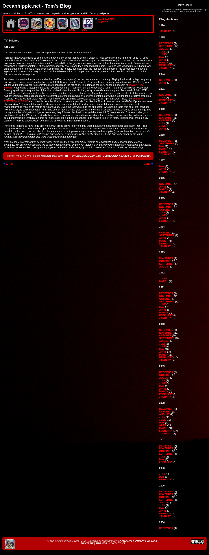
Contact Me (117, 543)
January (165, 31)
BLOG (36, 28)
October (165, 120)
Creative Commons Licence (138, 540)
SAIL (74, 28)
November (166, 95)
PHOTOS (101, 22)
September (166, 46)
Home (10, 28)
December (166, 43)
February (166, 65)
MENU (23, 28)
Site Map (101, 543)
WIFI (62, 28)
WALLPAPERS (105, 19)
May (161, 57)
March (163, 62)
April (8, 164)
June (149, 164)
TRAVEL (49, 28)
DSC (87, 28)
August (164, 49)
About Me (87, 543)
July (162, 51)
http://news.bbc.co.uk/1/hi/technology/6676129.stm (100, 156)
